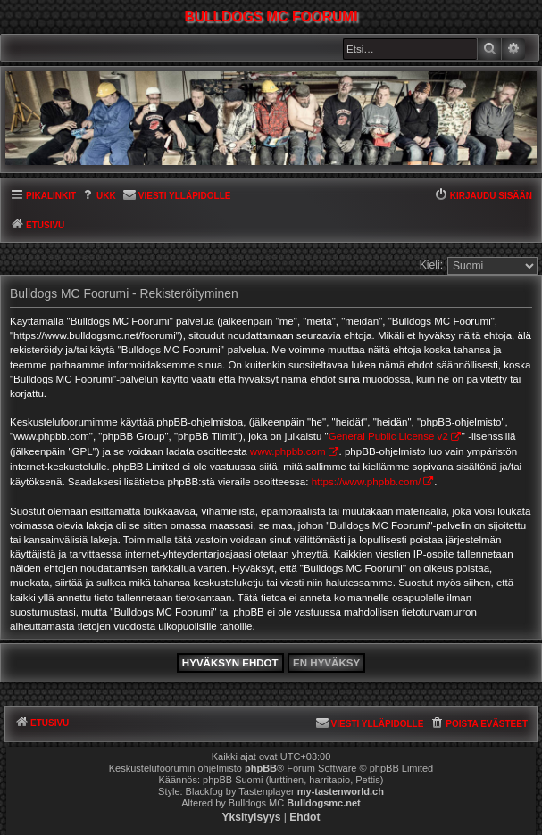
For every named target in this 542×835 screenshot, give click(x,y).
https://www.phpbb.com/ (366, 481)
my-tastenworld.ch (340, 791)
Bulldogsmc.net (324, 803)
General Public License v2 (388, 436)
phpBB (261, 768)
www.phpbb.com (288, 451)
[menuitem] (98, 197)
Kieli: (431, 265)
